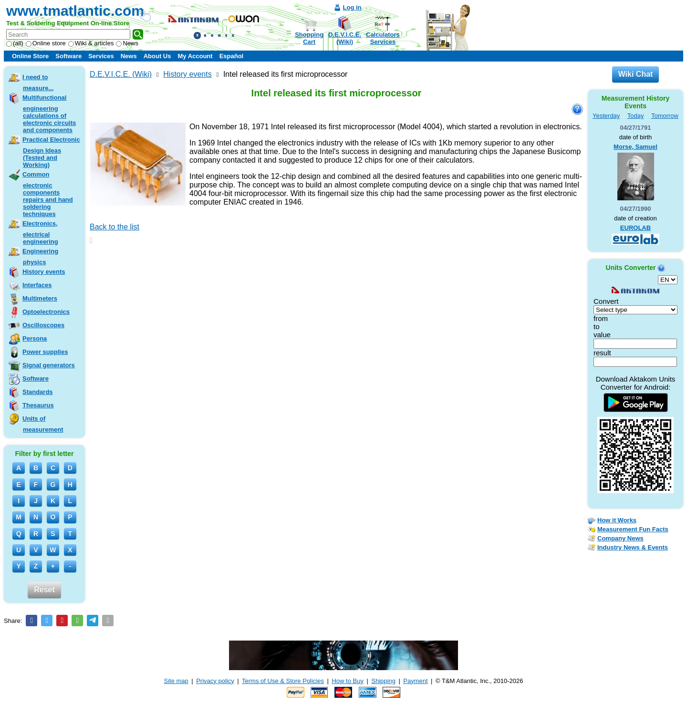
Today (635, 115)
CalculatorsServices (383, 38)
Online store (46, 43)
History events (43, 271)
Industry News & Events (632, 547)
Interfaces (37, 285)
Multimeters (39, 298)
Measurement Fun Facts (632, 529)
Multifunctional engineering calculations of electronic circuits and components (49, 114)
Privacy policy (215, 680)
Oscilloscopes (43, 325)
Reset (44, 590)
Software (68, 56)
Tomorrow (664, 115)
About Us (157, 56)
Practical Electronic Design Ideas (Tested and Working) (51, 152)
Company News (620, 538)
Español (231, 56)
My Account (194, 56)
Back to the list (114, 227)
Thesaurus (38, 405)
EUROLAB (635, 227)
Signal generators (48, 365)
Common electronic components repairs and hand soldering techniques (47, 194)
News (127, 43)
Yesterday (606, 115)
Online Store (30, 56)
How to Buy (347, 680)
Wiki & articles (91, 43)
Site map (176, 680)
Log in (352, 7)
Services (101, 56)
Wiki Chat (635, 74)
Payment (415, 680)
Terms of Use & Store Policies (283, 680)
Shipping (383, 680)
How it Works (616, 520)
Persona (34, 338)
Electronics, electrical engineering (40, 232)
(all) (14, 43)
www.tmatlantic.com (75, 11)
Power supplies (45, 351)
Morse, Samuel (635, 146)
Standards (37, 391)
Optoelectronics (46, 311)
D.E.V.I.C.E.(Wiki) (344, 38)
